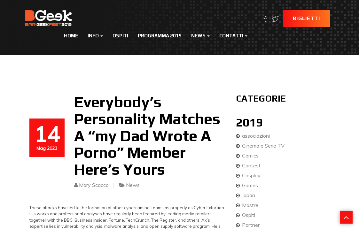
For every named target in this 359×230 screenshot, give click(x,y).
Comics (250, 155)
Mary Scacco (94, 185)
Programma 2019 (160, 35)
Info (95, 35)
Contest (251, 165)
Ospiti (120, 35)
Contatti (233, 35)
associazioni (256, 136)
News (200, 35)
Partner (251, 225)
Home (71, 35)
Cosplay (251, 175)
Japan (248, 195)
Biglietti (306, 18)
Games (250, 185)
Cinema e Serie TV (263, 145)
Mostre (250, 205)
